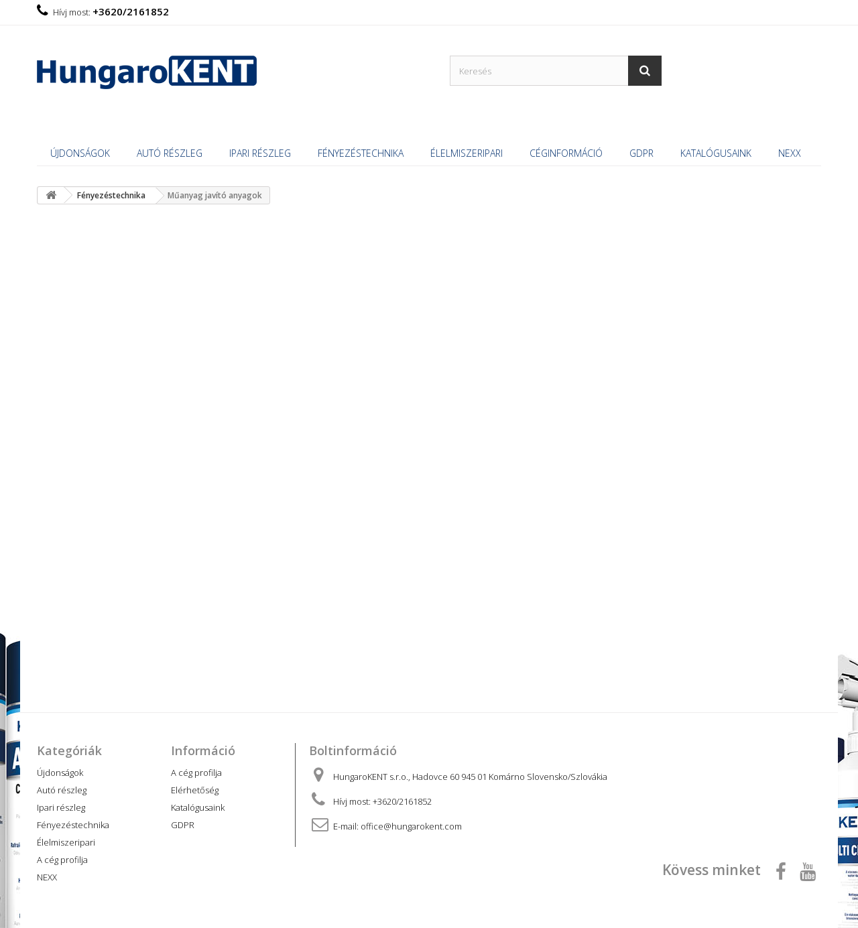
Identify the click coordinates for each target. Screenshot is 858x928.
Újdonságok (80, 153)
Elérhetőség (195, 790)
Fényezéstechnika (361, 153)
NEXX (789, 153)
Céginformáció (566, 153)
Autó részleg (169, 153)
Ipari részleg (260, 153)
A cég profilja (62, 860)
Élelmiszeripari (466, 153)
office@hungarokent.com (411, 826)
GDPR (641, 153)
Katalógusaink (715, 153)
